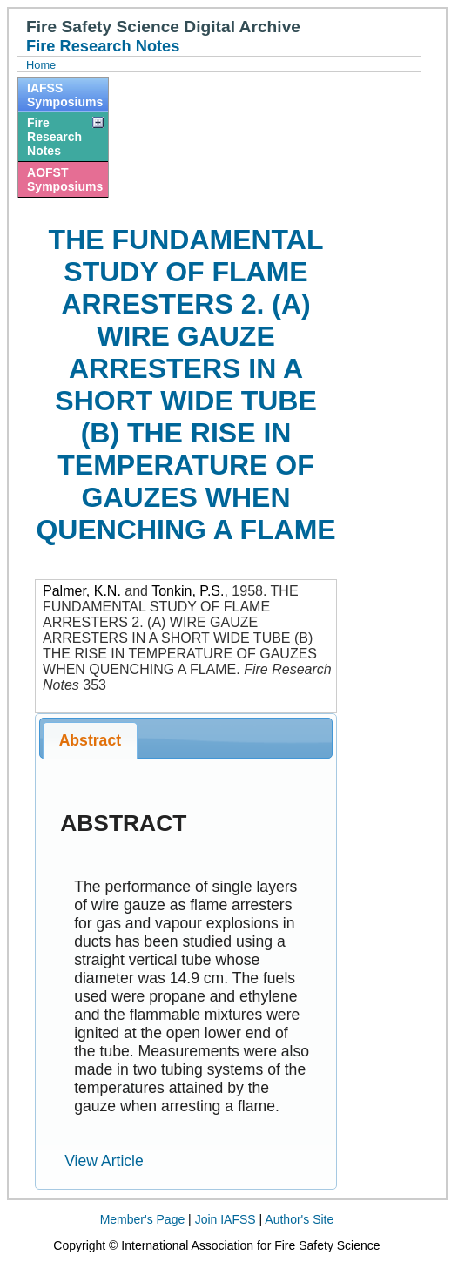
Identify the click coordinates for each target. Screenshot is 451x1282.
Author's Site (299, 1219)
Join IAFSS (225, 1219)
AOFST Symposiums (65, 179)
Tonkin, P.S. (187, 591)
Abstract (90, 740)
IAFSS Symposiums (65, 95)
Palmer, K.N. (82, 591)
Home (41, 64)
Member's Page (142, 1219)
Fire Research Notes (54, 137)
